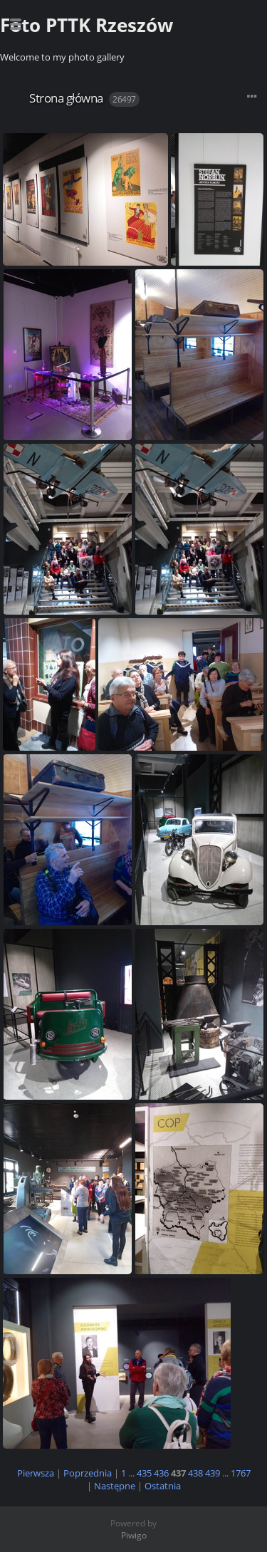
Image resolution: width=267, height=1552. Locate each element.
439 (212, 1473)
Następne (114, 1485)
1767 (241, 1473)
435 (144, 1473)
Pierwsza (35, 1473)
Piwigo (134, 1535)
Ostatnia (163, 1485)
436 (161, 1473)
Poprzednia (87, 1473)
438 (195, 1473)
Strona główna (66, 98)
